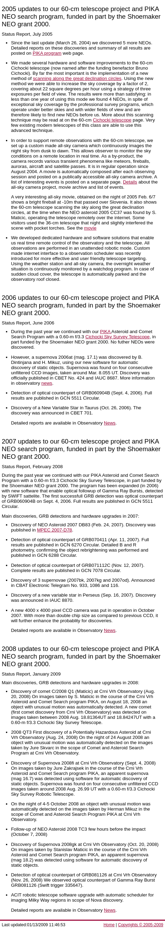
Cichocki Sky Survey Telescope (117, 336)
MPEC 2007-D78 (54, 530)
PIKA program (47, 53)
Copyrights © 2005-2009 (140, 924)
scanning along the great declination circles (77, 78)
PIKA (106, 331)
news (46, 383)
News (109, 423)
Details (130, 182)
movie (90, 228)
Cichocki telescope (112, 120)
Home (109, 924)
